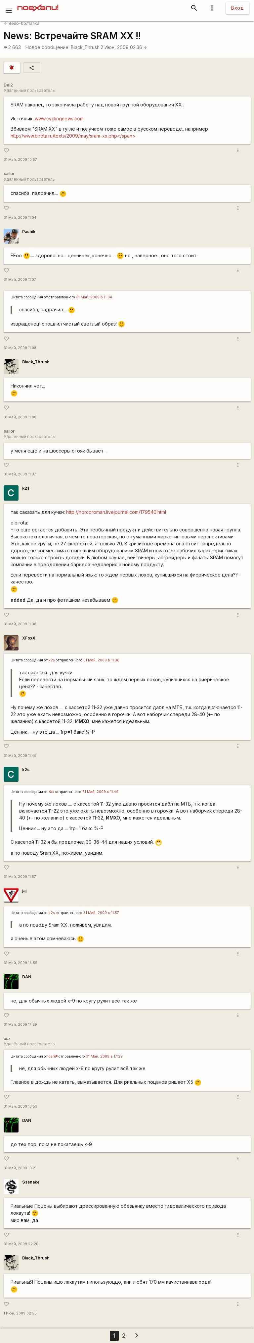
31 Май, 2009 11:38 (20, 624)
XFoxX (28, 638)
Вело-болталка (22, 23)
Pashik (28, 231)
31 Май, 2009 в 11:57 (101, 913)
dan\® (53, 1056)
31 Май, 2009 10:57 (20, 159)
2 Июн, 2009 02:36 (124, 47)
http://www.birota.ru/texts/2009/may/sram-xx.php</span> (73, 136)
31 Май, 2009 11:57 (20, 877)
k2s (25, 488)
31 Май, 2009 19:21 (20, 1168)
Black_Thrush (85, 47)
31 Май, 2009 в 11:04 (94, 297)
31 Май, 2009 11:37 (20, 474)
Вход (237, 8)
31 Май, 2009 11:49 (20, 756)
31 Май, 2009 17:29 (20, 1024)
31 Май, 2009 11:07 (20, 279)
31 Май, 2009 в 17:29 (104, 1056)
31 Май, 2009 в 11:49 (100, 792)
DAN (26, 976)
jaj (24, 890)
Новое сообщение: (47, 47)
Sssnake (31, 1182)
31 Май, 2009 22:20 (21, 1244)
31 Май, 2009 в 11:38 (101, 660)
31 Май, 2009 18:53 (20, 1106)
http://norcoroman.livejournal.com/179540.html (116, 512)
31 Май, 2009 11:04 (20, 217)
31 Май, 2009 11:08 (20, 348)
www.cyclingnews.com (59, 118)
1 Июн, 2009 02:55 (20, 1313)
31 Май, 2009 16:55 (20, 963)
